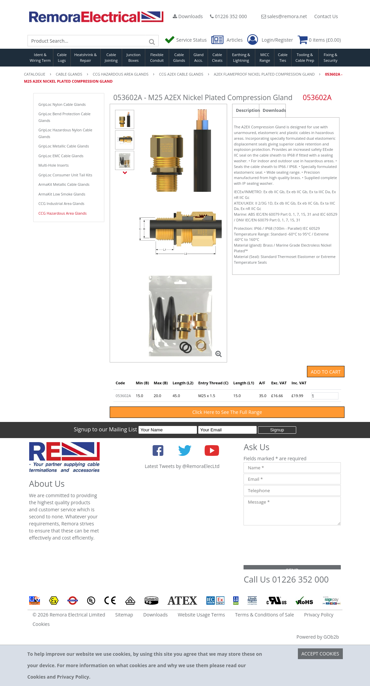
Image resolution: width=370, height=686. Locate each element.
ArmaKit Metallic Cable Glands (64, 184)
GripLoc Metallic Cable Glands (64, 145)
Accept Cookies (320, 653)
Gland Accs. (199, 57)
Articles (227, 40)
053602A (123, 395)
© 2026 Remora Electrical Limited (69, 614)
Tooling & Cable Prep (305, 57)
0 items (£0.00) (319, 40)
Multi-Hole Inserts (54, 165)
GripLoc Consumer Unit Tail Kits (65, 174)
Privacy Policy (318, 614)
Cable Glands (179, 57)
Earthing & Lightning (241, 57)
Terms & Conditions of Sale (264, 614)
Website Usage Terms (201, 614)
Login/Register (270, 40)
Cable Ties (283, 57)
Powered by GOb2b (318, 637)
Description (247, 110)
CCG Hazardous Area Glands (63, 213)
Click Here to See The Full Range (227, 412)
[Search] (152, 40)
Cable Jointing (111, 57)
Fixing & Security (330, 57)
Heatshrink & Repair (85, 57)
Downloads (188, 16)
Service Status (186, 40)
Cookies (41, 624)
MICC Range (264, 57)
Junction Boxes (133, 57)
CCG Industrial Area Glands (62, 203)
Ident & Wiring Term (40, 57)
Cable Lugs (62, 57)
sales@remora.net (284, 16)
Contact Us (326, 16)
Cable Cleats (217, 57)
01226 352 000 (228, 16)
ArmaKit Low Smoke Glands (62, 194)
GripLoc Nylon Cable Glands (62, 104)
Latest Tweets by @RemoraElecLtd (182, 466)
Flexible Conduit (156, 57)
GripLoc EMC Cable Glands (61, 155)
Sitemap (124, 614)
